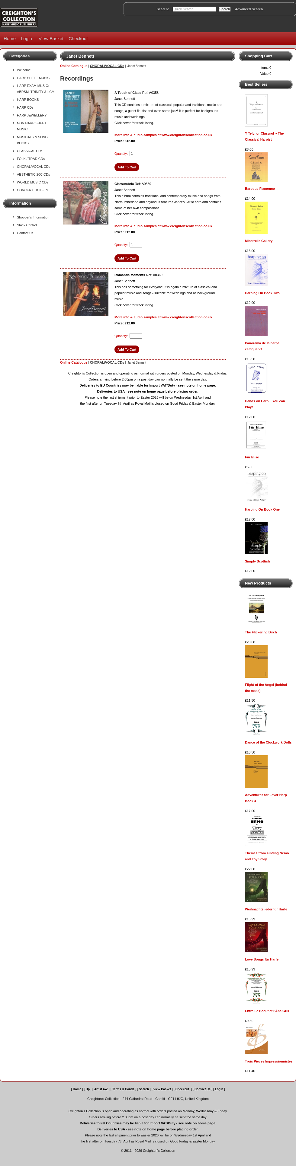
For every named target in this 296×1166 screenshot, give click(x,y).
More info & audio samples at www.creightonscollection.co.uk (163, 135)
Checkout (78, 38)
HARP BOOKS (28, 99)
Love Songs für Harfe (261, 959)
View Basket (51, 38)
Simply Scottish (257, 561)
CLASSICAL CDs (30, 151)
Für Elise (252, 457)
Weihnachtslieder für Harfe (266, 909)
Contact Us (25, 233)
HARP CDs (25, 107)
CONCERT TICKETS (32, 190)
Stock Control (27, 225)
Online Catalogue (73, 66)
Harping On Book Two (262, 293)
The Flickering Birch (261, 632)
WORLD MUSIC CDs (32, 182)
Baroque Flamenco (260, 188)
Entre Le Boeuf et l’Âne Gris (267, 1011)
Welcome (24, 70)
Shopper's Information (33, 217)
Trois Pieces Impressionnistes (269, 1061)
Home (10, 38)
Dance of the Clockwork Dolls (268, 742)
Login (26, 38)
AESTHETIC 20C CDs (33, 174)
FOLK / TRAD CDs (31, 159)
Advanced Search (249, 9)
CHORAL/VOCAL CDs (33, 166)
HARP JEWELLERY (32, 115)
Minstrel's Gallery (258, 241)
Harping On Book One (262, 509)
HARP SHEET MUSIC (33, 78)
